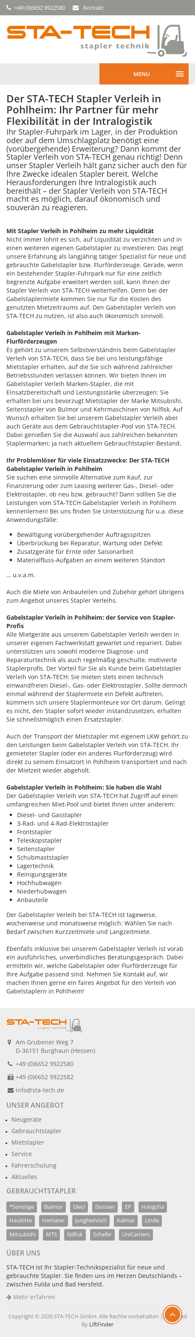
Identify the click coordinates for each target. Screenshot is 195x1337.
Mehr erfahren (30, 1297)
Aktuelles (24, 1177)
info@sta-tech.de (40, 1090)
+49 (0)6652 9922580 (44, 1064)
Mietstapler (27, 1142)
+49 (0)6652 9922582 (44, 1077)
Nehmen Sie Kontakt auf (121, 974)
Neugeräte (26, 1119)
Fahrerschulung (34, 1165)
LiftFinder (101, 1324)
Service (21, 1154)
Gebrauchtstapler (36, 1131)
